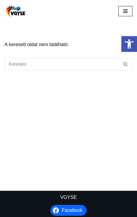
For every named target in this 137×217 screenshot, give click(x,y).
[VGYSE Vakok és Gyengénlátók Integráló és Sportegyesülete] (15, 11)
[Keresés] (62, 64)
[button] (129, 44)
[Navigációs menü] (125, 11)
